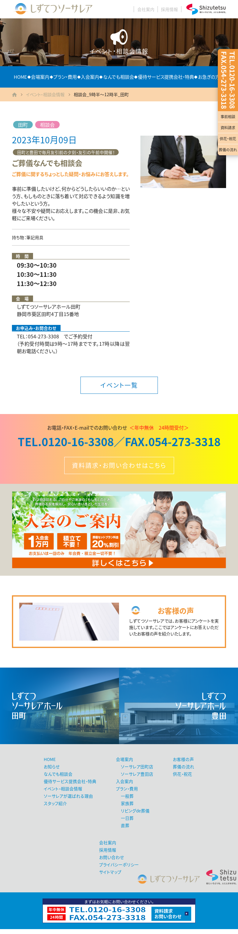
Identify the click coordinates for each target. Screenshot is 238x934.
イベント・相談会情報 (45, 94)
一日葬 (127, 818)
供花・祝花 (228, 138)
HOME (20, 76)
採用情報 (169, 9)
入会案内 (90, 76)
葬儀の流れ (228, 150)
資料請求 (228, 127)
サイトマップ (110, 872)
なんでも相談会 (118, 76)
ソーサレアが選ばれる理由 (68, 796)
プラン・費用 (65, 76)
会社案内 (145, 9)
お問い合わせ (111, 857)
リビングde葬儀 (135, 811)
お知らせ (52, 766)
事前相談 (228, 116)
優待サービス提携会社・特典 (166, 76)
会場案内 (40, 76)
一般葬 (127, 796)
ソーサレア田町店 (137, 766)
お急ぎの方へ (211, 76)
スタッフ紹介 (55, 803)
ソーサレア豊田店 (137, 774)
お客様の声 (183, 759)
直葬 (125, 825)
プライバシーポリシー (119, 864)
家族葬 (127, 803)
